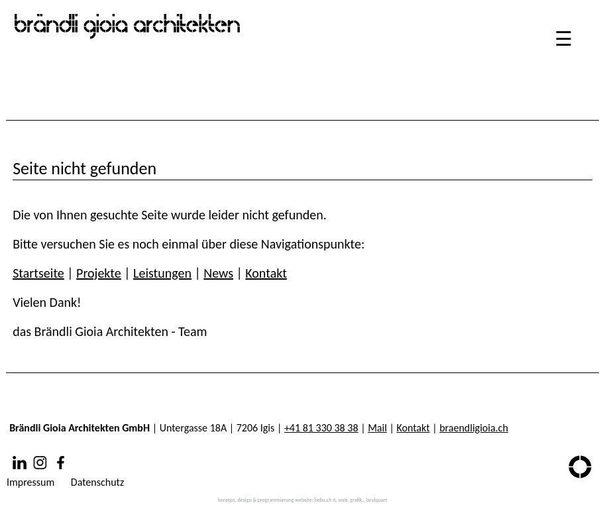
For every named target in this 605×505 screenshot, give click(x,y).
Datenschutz (97, 482)
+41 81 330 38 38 (321, 427)
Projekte (98, 273)
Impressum (30, 482)
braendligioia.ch (473, 427)
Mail (377, 427)
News (218, 273)
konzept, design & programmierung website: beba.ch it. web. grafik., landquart (302, 499)
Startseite (38, 273)
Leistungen (162, 273)
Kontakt (266, 273)
